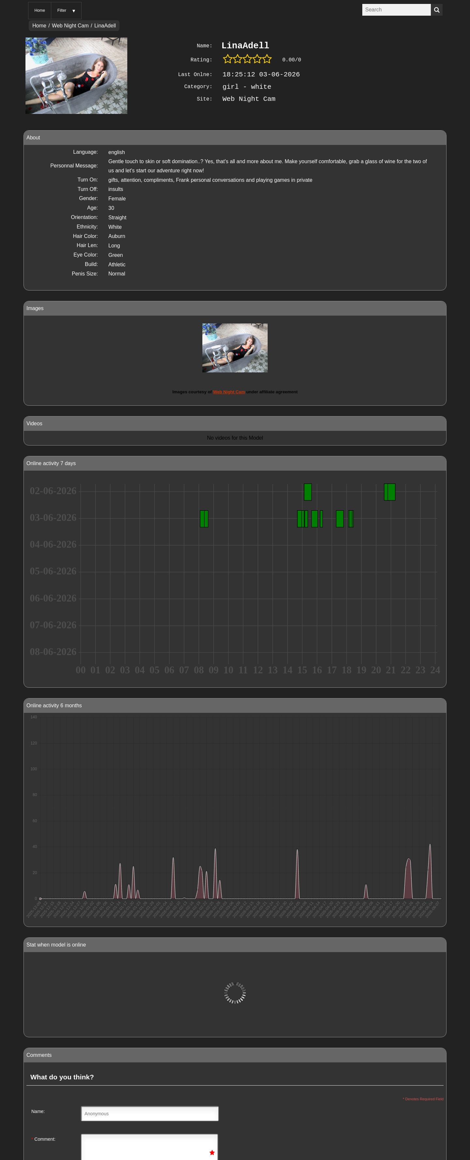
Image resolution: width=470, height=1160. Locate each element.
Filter (61, 10)
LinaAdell (105, 25)
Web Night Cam (70, 25)
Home (39, 10)
